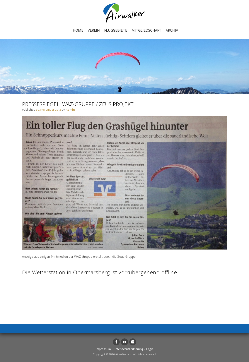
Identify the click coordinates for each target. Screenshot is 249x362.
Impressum (103, 349)
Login (149, 349)
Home (78, 30)
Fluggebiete (115, 30)
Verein (94, 30)
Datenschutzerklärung (128, 349)
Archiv (172, 30)
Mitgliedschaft (146, 30)
